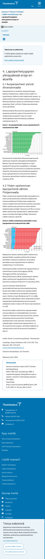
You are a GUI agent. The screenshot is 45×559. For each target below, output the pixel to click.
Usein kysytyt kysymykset (11, 446)
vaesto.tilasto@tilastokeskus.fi (13, 348)
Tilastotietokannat (9, 469)
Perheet (20, 12)
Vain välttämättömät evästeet (14, 552)
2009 (4, 14)
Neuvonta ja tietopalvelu (11, 439)
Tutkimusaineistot (8, 484)
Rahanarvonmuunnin (9, 476)
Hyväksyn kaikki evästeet (13, 546)
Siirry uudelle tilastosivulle (14, 60)
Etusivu (5, 12)
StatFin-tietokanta (9, 465)
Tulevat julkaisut (8, 480)
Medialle (5, 450)
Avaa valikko (7, 27)
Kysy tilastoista (7, 443)
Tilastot (12, 12)
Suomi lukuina (7, 472)
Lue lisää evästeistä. (10, 541)
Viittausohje (11, 362)
